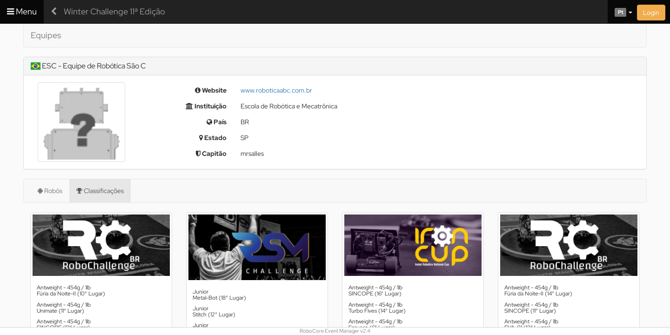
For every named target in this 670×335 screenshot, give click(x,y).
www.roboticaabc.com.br (276, 90)
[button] (620, 11)
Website (211, 90)
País (217, 122)
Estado (213, 138)
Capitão (211, 153)
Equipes (46, 35)
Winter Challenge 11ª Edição (114, 11)
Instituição (206, 106)
